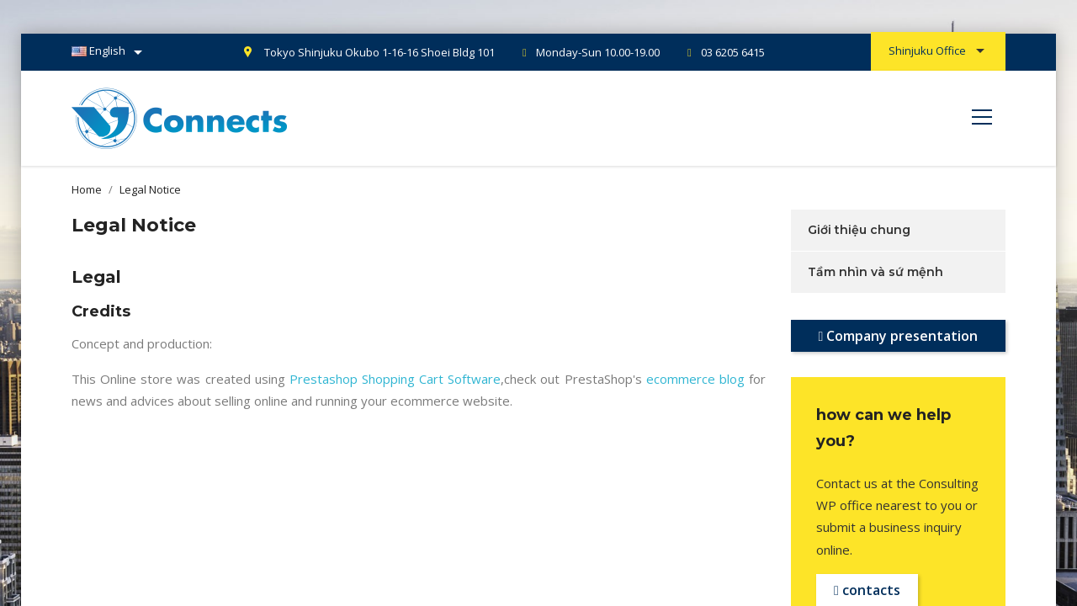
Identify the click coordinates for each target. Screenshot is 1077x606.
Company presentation (899, 336)
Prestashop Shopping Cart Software (395, 378)
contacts (867, 590)
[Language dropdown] (110, 52)
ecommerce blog (695, 378)
